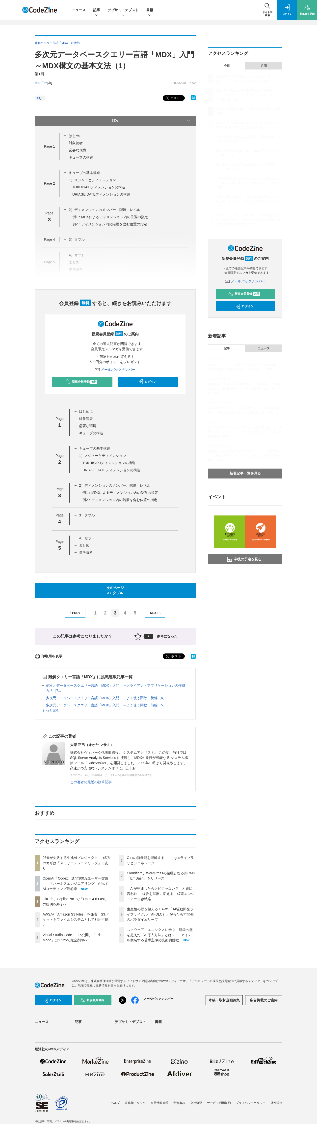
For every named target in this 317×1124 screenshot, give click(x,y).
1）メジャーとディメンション (92, 180)
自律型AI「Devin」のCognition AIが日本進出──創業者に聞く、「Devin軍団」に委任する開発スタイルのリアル (244, 388)
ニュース (79, 10)
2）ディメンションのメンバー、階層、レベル (104, 210)
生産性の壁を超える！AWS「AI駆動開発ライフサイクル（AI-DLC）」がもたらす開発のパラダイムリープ (160, 914)
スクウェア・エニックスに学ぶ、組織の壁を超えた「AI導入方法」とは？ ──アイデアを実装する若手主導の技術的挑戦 (161, 935)
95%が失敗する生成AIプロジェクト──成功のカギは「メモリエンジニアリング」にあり (76, 863)
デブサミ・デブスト (123, 10)
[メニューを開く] (10, 10)
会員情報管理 (159, 1103)
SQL (40, 98)
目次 (151, 120)
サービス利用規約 (219, 1103)
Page (49, 146)
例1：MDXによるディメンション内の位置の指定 (110, 217)
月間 (264, 66)
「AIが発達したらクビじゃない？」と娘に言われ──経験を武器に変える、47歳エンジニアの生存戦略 (160, 893)
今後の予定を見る (244, 559)
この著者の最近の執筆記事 (91, 782)
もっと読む (51, 710)
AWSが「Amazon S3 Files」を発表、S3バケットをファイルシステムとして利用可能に (75, 919)
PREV (74, 613)
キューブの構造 (81, 157)
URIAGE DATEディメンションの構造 (101, 194)
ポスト (172, 98)
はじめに (76, 136)
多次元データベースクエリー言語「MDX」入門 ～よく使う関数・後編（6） (106, 698)
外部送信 (276, 1103)
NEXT (156, 613)
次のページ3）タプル (115, 590)
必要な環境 (77, 150)
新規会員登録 (81, 381)
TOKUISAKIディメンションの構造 (98, 187)
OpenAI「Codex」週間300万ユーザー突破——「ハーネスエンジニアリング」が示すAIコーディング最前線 (75, 883)
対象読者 (76, 143)
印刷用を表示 (48, 656)
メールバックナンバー (115, 370)
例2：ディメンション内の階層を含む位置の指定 (109, 224)
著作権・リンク (135, 1103)
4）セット (87, 538)
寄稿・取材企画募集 (224, 1000)
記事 (96, 10)
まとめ (84, 545)
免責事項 (179, 1103)
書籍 (149, 10)
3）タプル (87, 515)
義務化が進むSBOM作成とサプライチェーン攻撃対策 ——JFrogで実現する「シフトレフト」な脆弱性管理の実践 (244, 455)
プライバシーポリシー (250, 1103)
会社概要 (196, 1103)
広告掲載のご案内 (264, 1000)
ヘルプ (115, 1103)
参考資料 (86, 552)
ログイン (147, 381)
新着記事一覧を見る (245, 473)
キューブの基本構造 (84, 173)
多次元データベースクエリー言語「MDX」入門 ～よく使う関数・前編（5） (106, 705)
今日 (227, 66)
